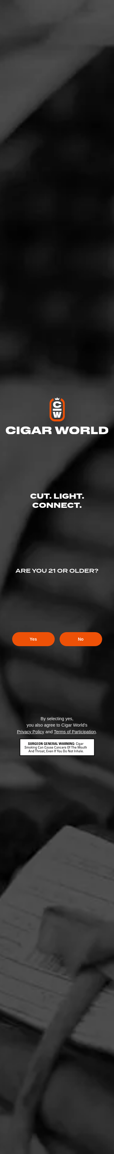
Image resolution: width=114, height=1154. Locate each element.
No (81, 639)
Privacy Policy (30, 731)
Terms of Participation (75, 731)
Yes (33, 639)
